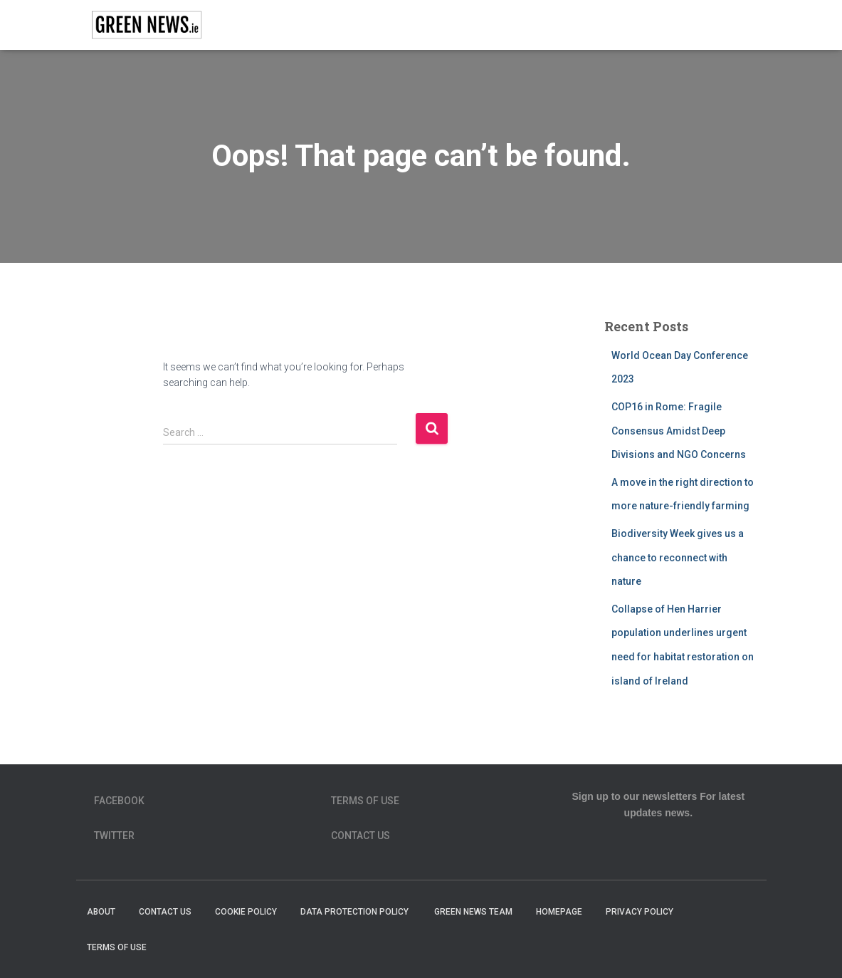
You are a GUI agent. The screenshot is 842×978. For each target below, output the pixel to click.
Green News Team (473, 912)
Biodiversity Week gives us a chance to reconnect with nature (677, 557)
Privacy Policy (639, 912)
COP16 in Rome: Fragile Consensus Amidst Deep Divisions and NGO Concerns (678, 430)
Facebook (119, 800)
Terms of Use (365, 800)
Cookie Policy (246, 912)
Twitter (114, 835)
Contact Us (360, 835)
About (101, 912)
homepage (559, 912)
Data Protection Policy (355, 912)
